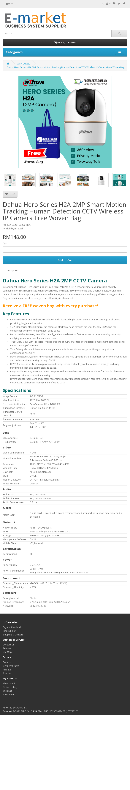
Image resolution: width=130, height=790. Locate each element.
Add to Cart (65, 260)
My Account (9, 683)
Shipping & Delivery (13, 634)
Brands (6, 662)
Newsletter (8, 694)
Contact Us (8, 644)
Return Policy (9, 630)
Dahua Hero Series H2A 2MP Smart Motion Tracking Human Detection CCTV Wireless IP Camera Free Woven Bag (65, 67)
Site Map (7, 652)
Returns (7, 648)
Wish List (7, 690)
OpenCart (21, 707)
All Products (23, 63)
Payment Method (12, 627)
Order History (10, 687)
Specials (7, 673)
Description (12, 270)
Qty (5, 243)
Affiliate (7, 669)
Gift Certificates (11, 666)
